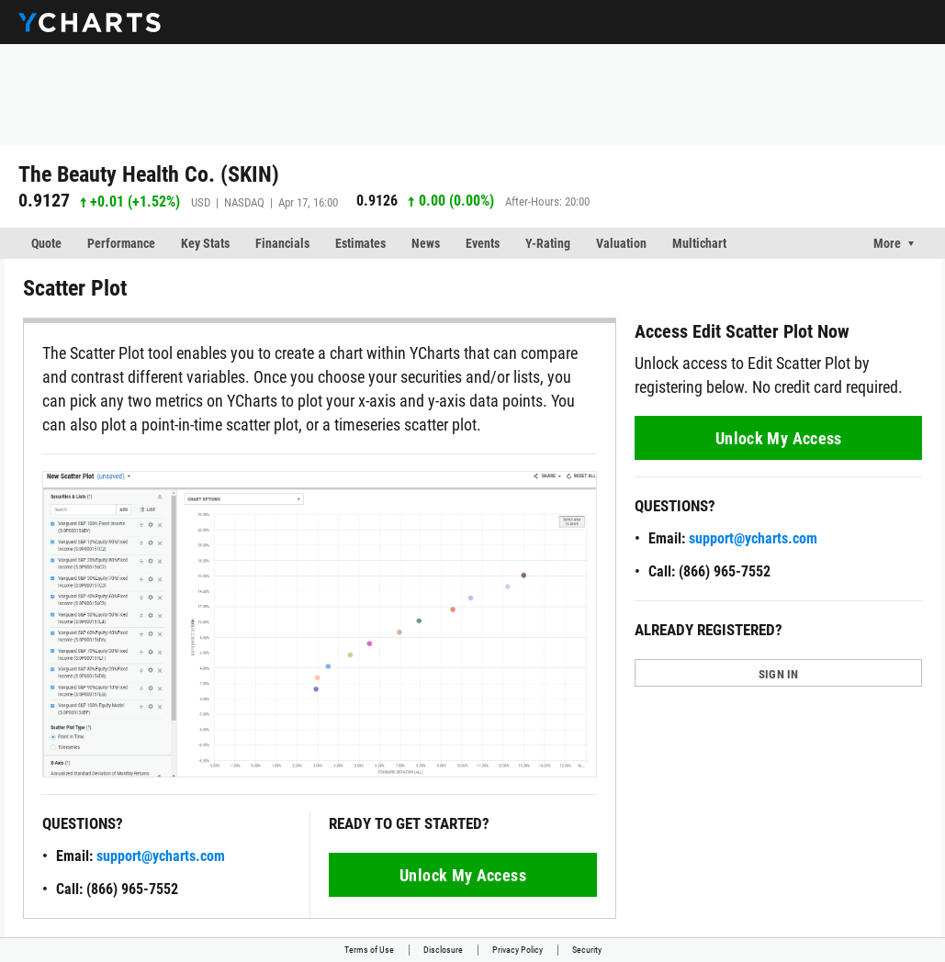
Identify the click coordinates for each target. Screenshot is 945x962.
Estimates (360, 243)
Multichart (699, 243)
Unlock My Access (462, 875)
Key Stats (205, 243)
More (887, 243)
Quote (46, 243)
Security (587, 950)
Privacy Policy (517, 950)
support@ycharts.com (160, 856)
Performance (121, 243)
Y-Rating (547, 243)
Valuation (621, 243)
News (425, 243)
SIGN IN (779, 674)
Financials (282, 243)
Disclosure (443, 950)
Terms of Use (369, 950)
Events (483, 243)
